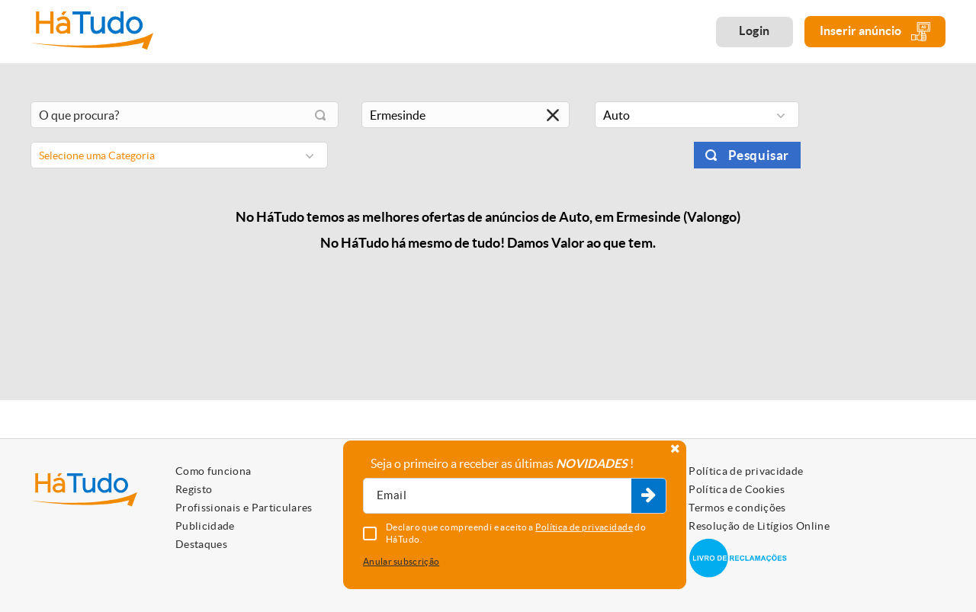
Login (754, 30)
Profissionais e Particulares (244, 507)
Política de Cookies (737, 489)
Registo (193, 489)
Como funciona (213, 471)
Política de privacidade (746, 471)
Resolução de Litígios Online (759, 526)
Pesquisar (758, 155)
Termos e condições (737, 507)
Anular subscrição (401, 561)
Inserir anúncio (875, 31)
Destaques (201, 544)
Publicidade (205, 526)
